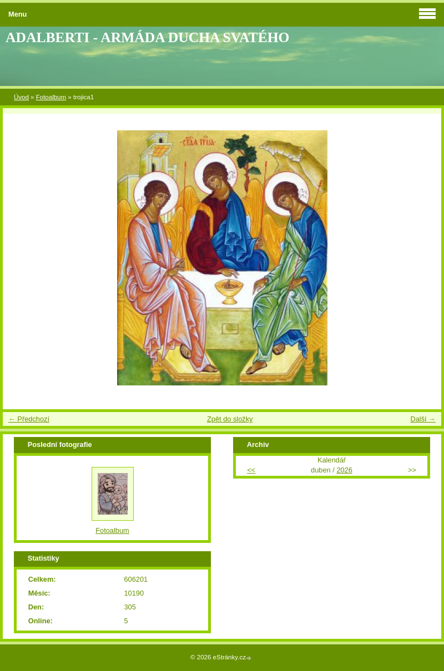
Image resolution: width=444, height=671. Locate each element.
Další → (423, 419)
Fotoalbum (51, 97)
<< (251, 470)
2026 (344, 470)
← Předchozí (28, 419)
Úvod (21, 97)
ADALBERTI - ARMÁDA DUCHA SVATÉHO (148, 37)
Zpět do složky (230, 419)
